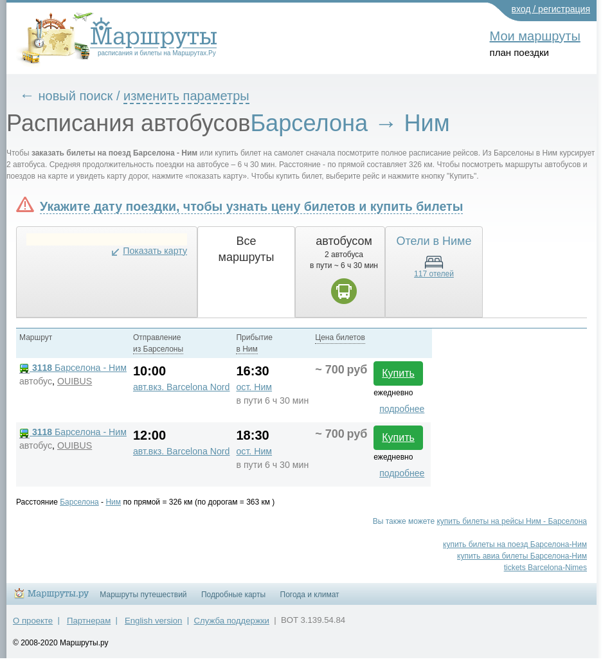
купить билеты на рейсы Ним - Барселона (512, 521)
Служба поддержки (231, 620)
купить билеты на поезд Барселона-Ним (515, 544)
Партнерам (89, 620)
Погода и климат (309, 594)
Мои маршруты (535, 36)
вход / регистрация (551, 9)
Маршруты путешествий (143, 594)
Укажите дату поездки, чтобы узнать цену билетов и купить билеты (251, 206)
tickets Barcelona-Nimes (545, 567)
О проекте (33, 620)
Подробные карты (233, 594)
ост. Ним (254, 387)
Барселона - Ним (73, 368)
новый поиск (76, 96)
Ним (113, 502)
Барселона (79, 502)
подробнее (401, 409)
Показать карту (155, 251)
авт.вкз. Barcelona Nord (181, 387)
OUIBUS (74, 381)
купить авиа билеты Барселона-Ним (522, 556)
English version (153, 620)
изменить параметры (186, 96)
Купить (398, 373)
